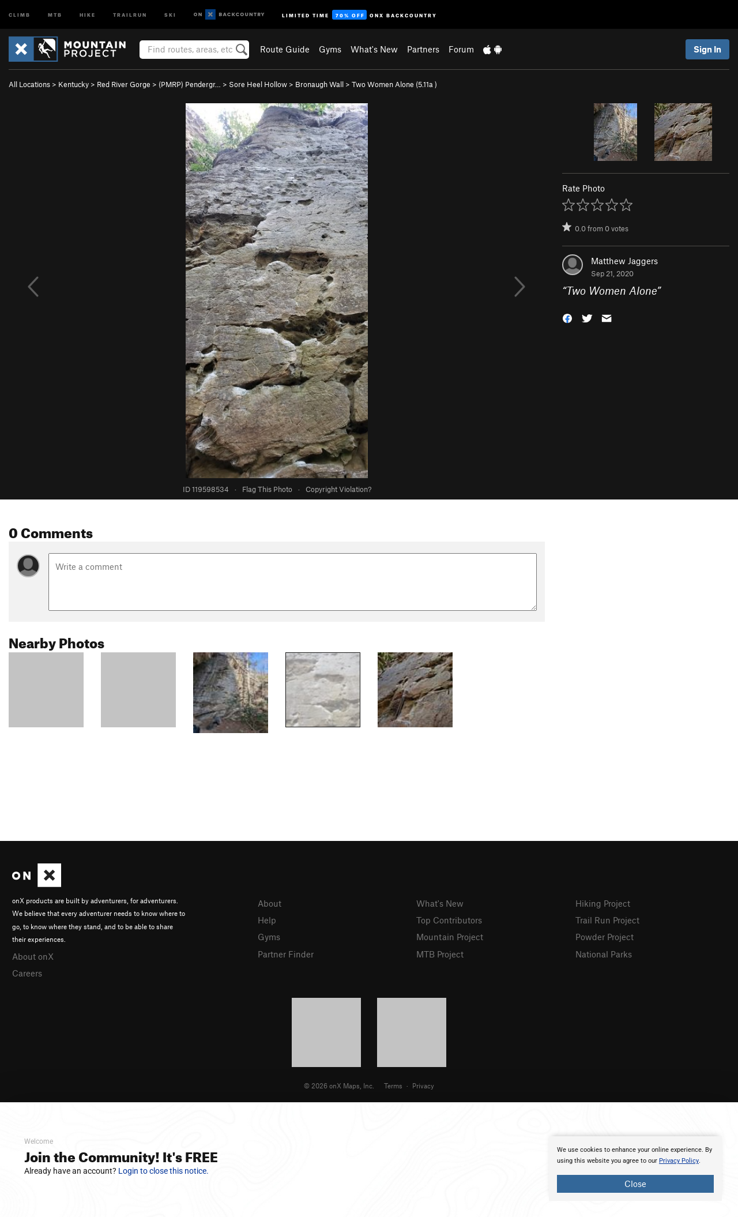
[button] (567, 317)
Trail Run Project (607, 920)
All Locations (29, 84)
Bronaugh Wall (319, 84)
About (269, 903)
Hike (88, 14)
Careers (27, 973)
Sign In (707, 49)
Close (635, 1183)
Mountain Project (449, 936)
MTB (55, 14)
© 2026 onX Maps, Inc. (339, 1085)
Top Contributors (449, 920)
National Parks (603, 954)
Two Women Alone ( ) (394, 84)
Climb (20, 14)
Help (267, 920)
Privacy (423, 1085)
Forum (461, 49)
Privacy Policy (679, 1161)
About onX (33, 956)
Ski (170, 14)
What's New (374, 49)
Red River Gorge (123, 84)
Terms (393, 1085)
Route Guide (285, 49)
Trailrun (130, 14)
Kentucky (73, 84)
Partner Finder (286, 954)
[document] (635, 1168)
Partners (423, 49)
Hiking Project (602, 903)
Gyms (330, 49)
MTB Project (440, 954)
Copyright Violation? (338, 489)
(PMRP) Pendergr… (190, 84)
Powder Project (604, 936)
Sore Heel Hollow (258, 84)
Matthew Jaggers (624, 261)
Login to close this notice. (163, 1170)
